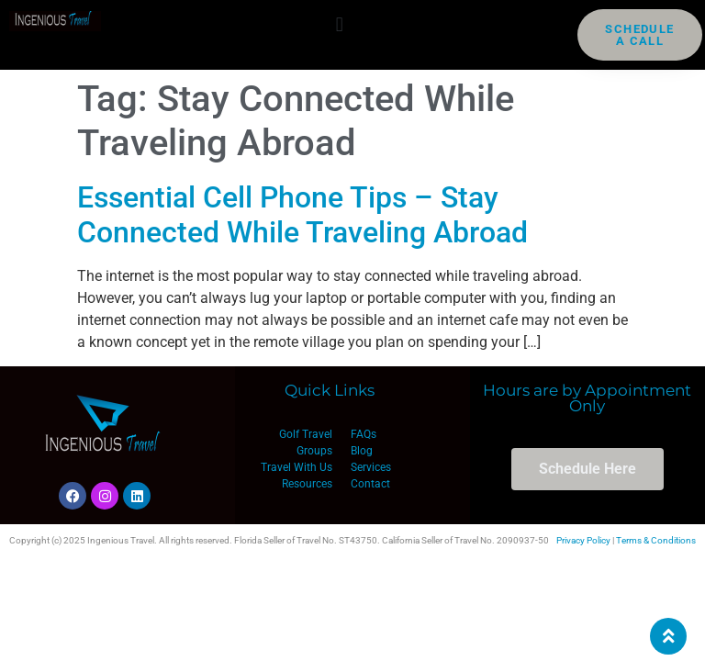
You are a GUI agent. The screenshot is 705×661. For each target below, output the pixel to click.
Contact (370, 483)
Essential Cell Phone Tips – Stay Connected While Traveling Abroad (302, 215)
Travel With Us (296, 467)
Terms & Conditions (656, 540)
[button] (339, 24)
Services (371, 467)
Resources (307, 483)
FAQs (363, 434)
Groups (314, 450)
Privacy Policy (583, 540)
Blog (362, 450)
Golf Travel (305, 434)
